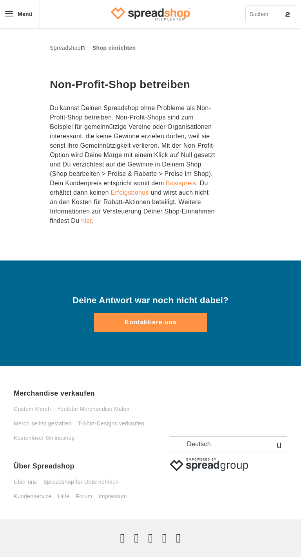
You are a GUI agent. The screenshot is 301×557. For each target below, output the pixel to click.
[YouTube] (178, 538)
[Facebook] (136, 538)
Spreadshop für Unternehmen (81, 482)
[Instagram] (150, 538)
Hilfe (64, 496)
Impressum (113, 496)
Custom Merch (32, 409)
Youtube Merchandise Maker (93, 409)
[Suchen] (270, 14)
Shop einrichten (114, 48)
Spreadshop (65, 48)
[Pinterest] (164, 538)
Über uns (25, 482)
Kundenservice (33, 496)
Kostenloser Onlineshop (44, 438)
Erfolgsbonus (130, 192)
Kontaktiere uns (151, 322)
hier (86, 220)
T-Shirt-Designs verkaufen (111, 423)
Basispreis (181, 183)
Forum (84, 496)
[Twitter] (122, 538)
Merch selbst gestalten (42, 423)
